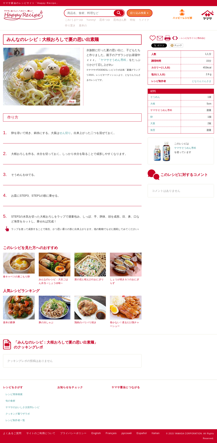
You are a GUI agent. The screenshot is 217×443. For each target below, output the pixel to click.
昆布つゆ (104, 19)
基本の (83, 25)
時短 (132, 19)
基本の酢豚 (9, 322)
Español (141, 433)
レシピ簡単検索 (14, 394)
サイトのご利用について (40, 433)
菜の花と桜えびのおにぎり (89, 279)
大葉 (152, 123)
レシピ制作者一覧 (15, 420)
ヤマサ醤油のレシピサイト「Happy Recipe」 (31, 3)
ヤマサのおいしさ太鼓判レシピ (22, 407)
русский (126, 433)
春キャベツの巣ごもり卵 (16, 276)
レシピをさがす (13, 387)
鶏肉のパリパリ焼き (85, 322)
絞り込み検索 (138, 12)
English (96, 433)
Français (111, 433)
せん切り (65, 133)
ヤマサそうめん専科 (161, 110)
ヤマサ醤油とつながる (126, 387)
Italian (156, 433)
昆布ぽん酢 (120, 19)
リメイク (144, 19)
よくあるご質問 (12, 433)
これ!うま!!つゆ (74, 19)
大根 (152, 103)
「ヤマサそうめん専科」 (113, 59)
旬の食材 (10, 400)
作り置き (70, 25)
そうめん (155, 97)
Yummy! (91, 19)
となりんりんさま (201, 81)
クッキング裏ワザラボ (17, 413)
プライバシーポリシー (73, 433)
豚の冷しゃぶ (46, 322)
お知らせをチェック (70, 387)
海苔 (152, 130)
